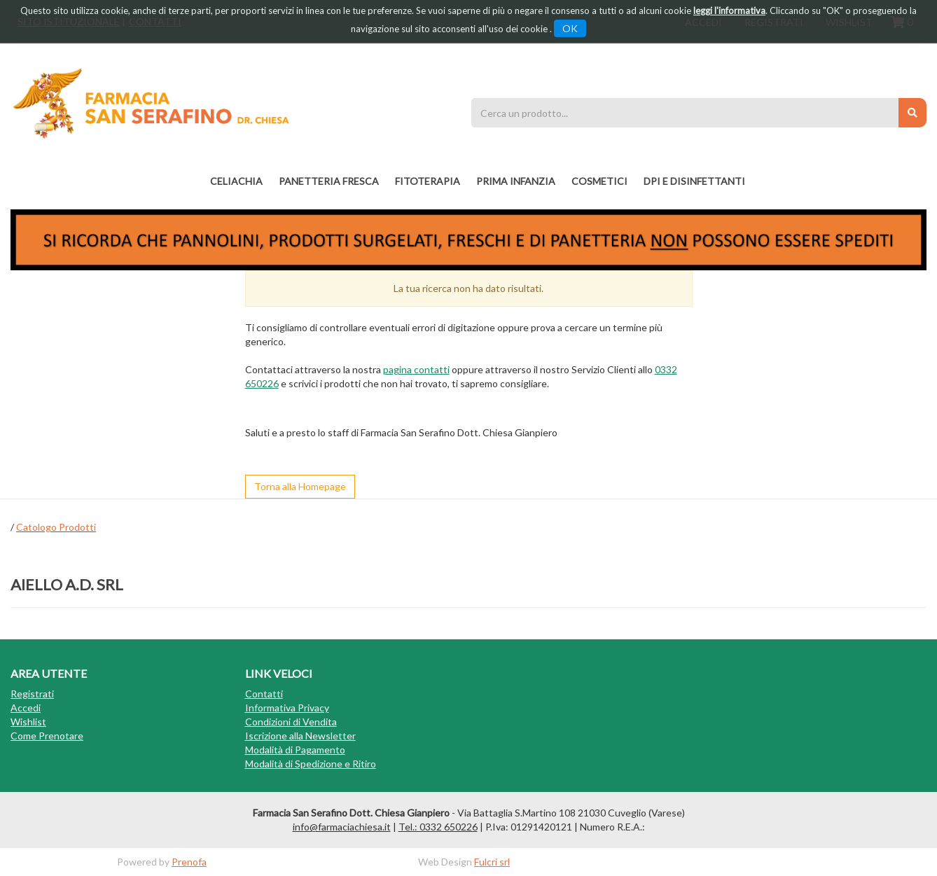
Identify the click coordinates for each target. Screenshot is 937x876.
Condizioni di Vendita (291, 722)
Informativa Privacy (287, 708)
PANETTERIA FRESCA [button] (329, 181)
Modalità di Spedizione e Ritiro (310, 764)
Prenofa (189, 862)
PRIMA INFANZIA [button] (515, 181)
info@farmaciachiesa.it (342, 827)
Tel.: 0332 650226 (438, 827)
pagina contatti (416, 369)
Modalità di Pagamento (295, 750)
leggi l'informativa (729, 10)
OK (570, 28)
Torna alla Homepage (300, 486)
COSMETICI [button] (599, 181)
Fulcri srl (492, 862)
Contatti (264, 694)
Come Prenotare (47, 736)
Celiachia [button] (236, 181)
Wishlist (28, 722)
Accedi (26, 708)
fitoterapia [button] (427, 181)
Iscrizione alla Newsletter (300, 736)
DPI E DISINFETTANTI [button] (694, 181)
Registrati (32, 694)
